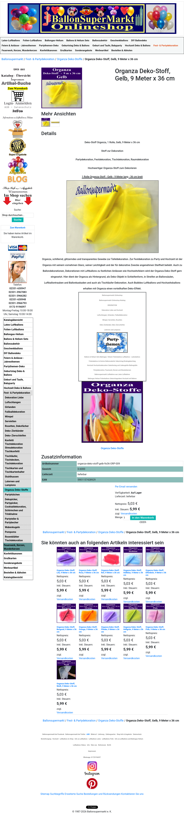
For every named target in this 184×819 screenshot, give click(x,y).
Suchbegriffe (57, 793)
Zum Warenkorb (17, 227)
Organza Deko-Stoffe (69, 59)
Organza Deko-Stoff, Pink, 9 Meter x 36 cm (155, 628)
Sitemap (45, 793)
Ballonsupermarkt (12, 59)
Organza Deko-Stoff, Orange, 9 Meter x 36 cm (88, 629)
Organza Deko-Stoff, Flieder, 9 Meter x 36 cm (110, 629)
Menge (119, 517)
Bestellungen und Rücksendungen (102, 793)
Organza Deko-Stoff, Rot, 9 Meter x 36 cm (110, 571)
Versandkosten (129, 513)
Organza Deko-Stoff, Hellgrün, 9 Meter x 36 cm (133, 629)
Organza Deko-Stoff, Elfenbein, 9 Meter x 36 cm (156, 572)
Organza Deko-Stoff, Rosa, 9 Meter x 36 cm (89, 571)
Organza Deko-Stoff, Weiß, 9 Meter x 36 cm (67, 684)
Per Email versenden (126, 486)
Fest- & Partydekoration (40, 59)
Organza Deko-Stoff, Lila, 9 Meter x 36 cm (66, 571)
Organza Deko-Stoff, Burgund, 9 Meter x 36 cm (67, 629)
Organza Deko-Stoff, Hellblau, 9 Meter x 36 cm (133, 572)
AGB (88, 734)
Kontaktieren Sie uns (132, 793)
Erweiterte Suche (74, 793)
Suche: (17, 209)
